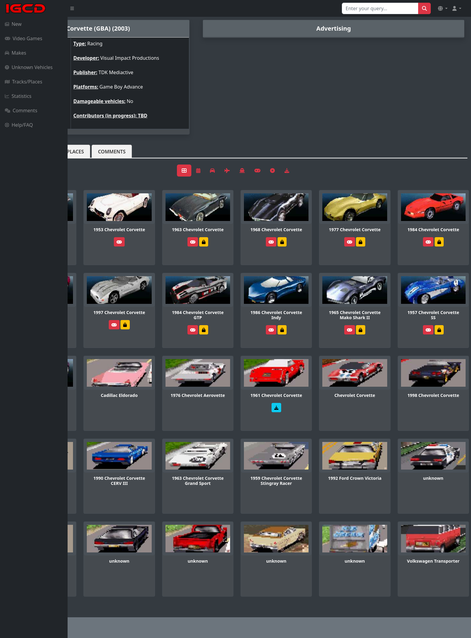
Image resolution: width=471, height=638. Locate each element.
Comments (21, 110)
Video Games (23, 38)
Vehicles (89, 151)
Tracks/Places (23, 81)
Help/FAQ (19, 125)
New (13, 24)
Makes (15, 53)
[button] (443, 8)
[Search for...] (380, 8)
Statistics (18, 96)
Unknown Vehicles (29, 67)
